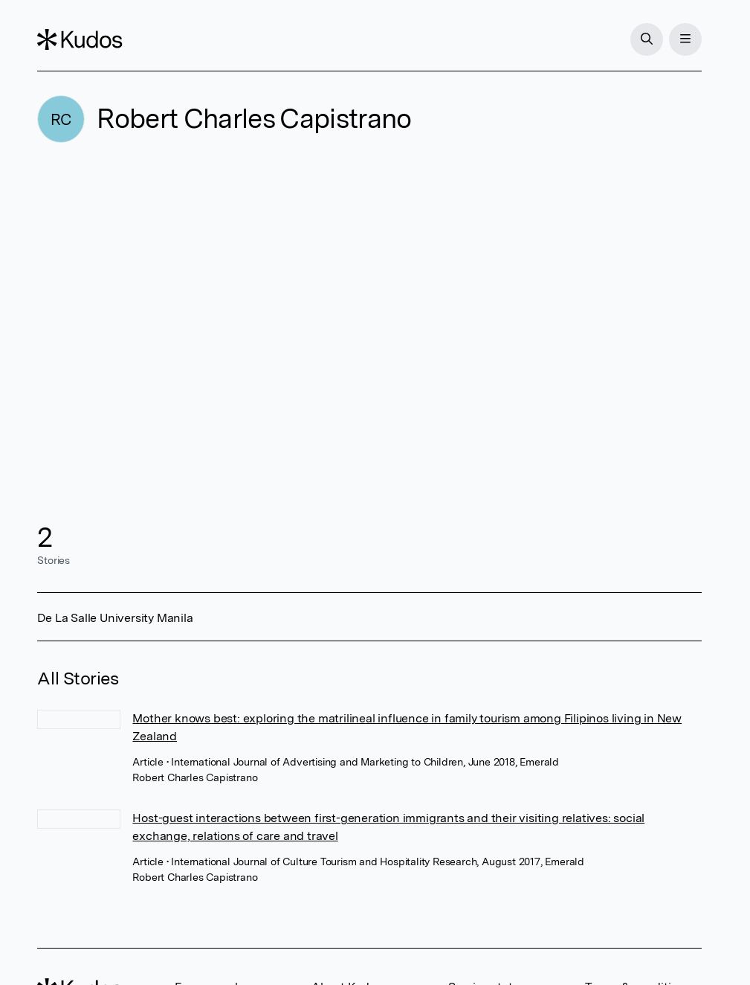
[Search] (646, 39)
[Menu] (685, 39)
